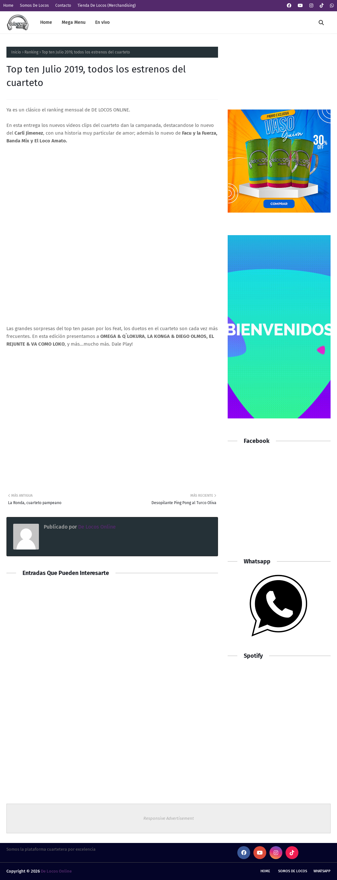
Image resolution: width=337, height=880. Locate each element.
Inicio (16, 52)
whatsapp (322, 871)
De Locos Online (96, 527)
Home (8, 5)
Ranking (31, 52)
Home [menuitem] (46, 22)
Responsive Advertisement (168, 818)
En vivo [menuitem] (102, 22)
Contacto (63, 5)
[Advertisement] (279, 504)
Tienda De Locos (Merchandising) (106, 5)
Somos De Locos (34, 5)
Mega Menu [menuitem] (74, 22)
